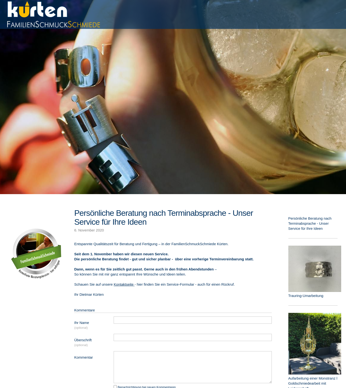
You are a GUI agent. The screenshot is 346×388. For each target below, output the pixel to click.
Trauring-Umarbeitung (305, 296)
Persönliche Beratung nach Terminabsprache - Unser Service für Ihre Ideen (163, 217)
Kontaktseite (124, 284)
